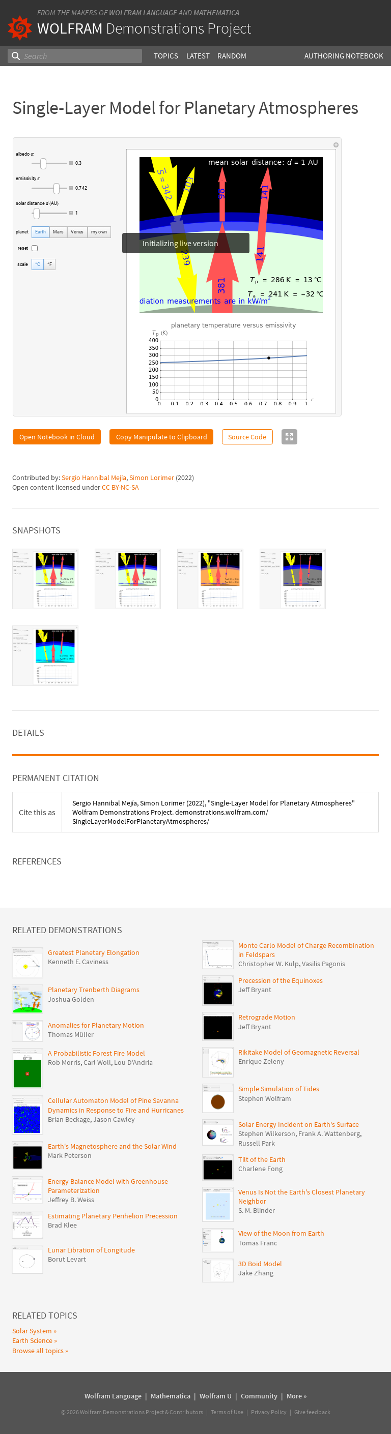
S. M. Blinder (256, 1210)
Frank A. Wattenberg (329, 1133)
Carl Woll (97, 1062)
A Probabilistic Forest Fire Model (96, 1053)
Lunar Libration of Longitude (91, 1249)
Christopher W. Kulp (268, 963)
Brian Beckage (69, 1119)
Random (231, 56)
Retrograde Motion (266, 1017)
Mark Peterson (70, 1155)
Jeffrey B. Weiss (71, 1199)
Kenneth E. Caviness (78, 961)
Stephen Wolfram (264, 1098)
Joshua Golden (71, 999)
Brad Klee (62, 1225)
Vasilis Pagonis (323, 963)
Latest (198, 56)
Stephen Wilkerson (266, 1133)
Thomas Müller (71, 1034)
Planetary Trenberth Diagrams (93, 989)
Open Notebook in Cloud (57, 436)
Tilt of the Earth (262, 1159)
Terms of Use (227, 1412)
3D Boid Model (260, 1263)
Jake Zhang (255, 1272)
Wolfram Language (143, 12)
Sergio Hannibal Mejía (94, 477)
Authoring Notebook (343, 56)
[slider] (49, 163)
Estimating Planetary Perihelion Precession (113, 1215)
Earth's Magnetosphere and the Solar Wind (112, 1146)
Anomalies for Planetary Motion (96, 1025)
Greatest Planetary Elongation (93, 952)
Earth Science (32, 1340)
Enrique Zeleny (261, 1061)
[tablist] (195, 617)
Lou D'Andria (133, 1062)
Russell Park (256, 1143)
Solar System (32, 1330)
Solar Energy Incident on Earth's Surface (298, 1124)
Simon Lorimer (151, 477)
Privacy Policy (269, 1412)
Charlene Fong (260, 1168)
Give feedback (312, 1412)
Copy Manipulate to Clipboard (161, 436)
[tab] (45, 579)
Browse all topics (38, 1350)
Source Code (247, 436)
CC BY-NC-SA (120, 487)
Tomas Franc (257, 1242)
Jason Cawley (114, 1119)
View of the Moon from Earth (281, 1233)
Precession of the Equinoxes (280, 980)
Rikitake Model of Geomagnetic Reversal (298, 1052)
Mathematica (216, 12)
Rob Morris (64, 1062)
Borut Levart (67, 1259)
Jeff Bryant (254, 989)
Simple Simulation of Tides (278, 1088)
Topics (166, 56)
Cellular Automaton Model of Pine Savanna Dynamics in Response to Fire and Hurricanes (116, 1105)
